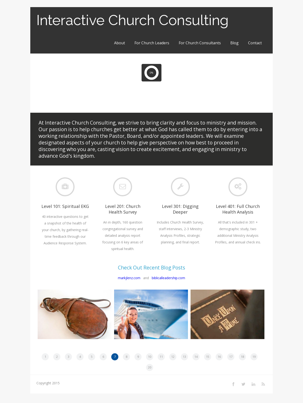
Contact (255, 42)
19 (254, 356)
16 (219, 356)
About (119, 42)
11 (161, 356)
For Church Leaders (151, 42)
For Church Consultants (200, 42)
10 (149, 356)
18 (242, 356)
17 (230, 356)
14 (196, 356)
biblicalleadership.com (168, 278)
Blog (234, 42)
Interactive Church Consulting (132, 20)
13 (184, 356)
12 (172, 356)
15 (207, 356)
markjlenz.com (129, 278)
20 (149, 367)
